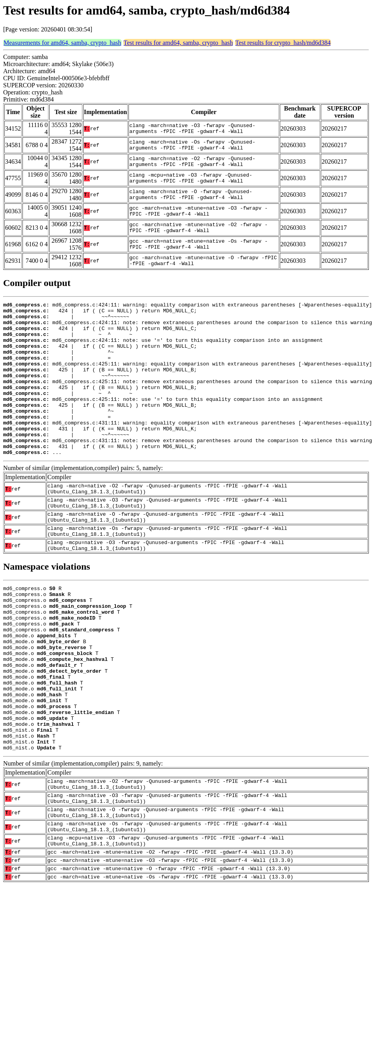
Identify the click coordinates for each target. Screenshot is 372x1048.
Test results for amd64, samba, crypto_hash (178, 42)
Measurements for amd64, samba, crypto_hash (62, 42)
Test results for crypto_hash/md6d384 (283, 42)
